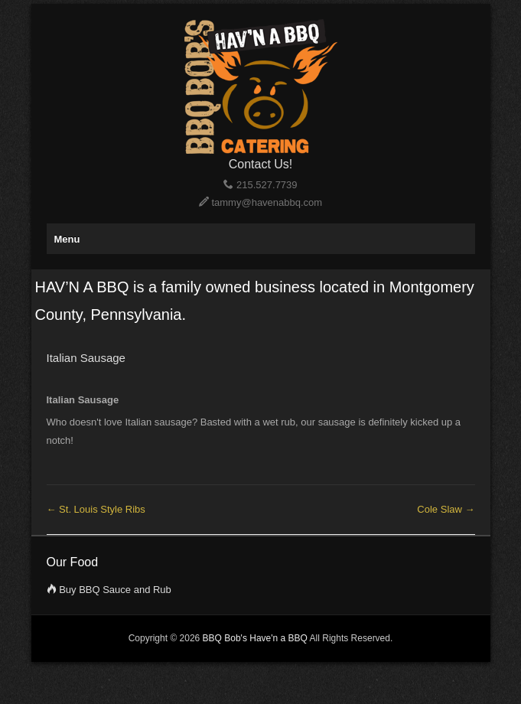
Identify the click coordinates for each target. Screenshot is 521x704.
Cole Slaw (445, 509)
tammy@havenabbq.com (266, 202)
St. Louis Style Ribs (96, 509)
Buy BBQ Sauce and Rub (115, 589)
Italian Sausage (86, 357)
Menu (67, 239)
